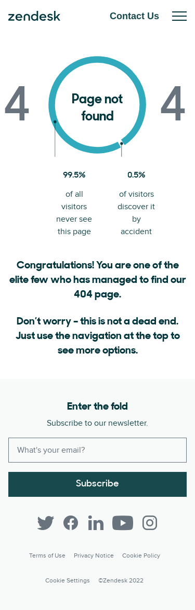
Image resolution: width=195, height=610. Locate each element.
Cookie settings (67, 581)
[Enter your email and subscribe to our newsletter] (97, 450)
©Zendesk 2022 (121, 581)
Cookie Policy (141, 556)
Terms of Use (47, 556)
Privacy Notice (94, 556)
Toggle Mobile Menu (179, 16)
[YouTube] (122, 522)
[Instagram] (149, 522)
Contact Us (134, 16)
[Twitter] (45, 522)
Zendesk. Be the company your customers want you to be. (34, 16)
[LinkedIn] (95, 522)
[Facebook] (70, 522)
